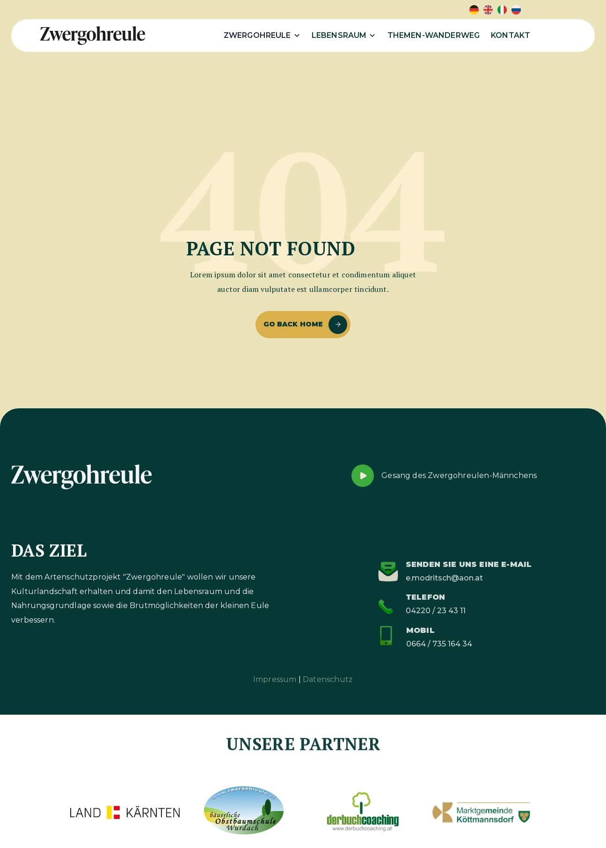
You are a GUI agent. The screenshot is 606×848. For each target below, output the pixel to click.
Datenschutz (328, 679)
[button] (262, 35)
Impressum (275, 679)
